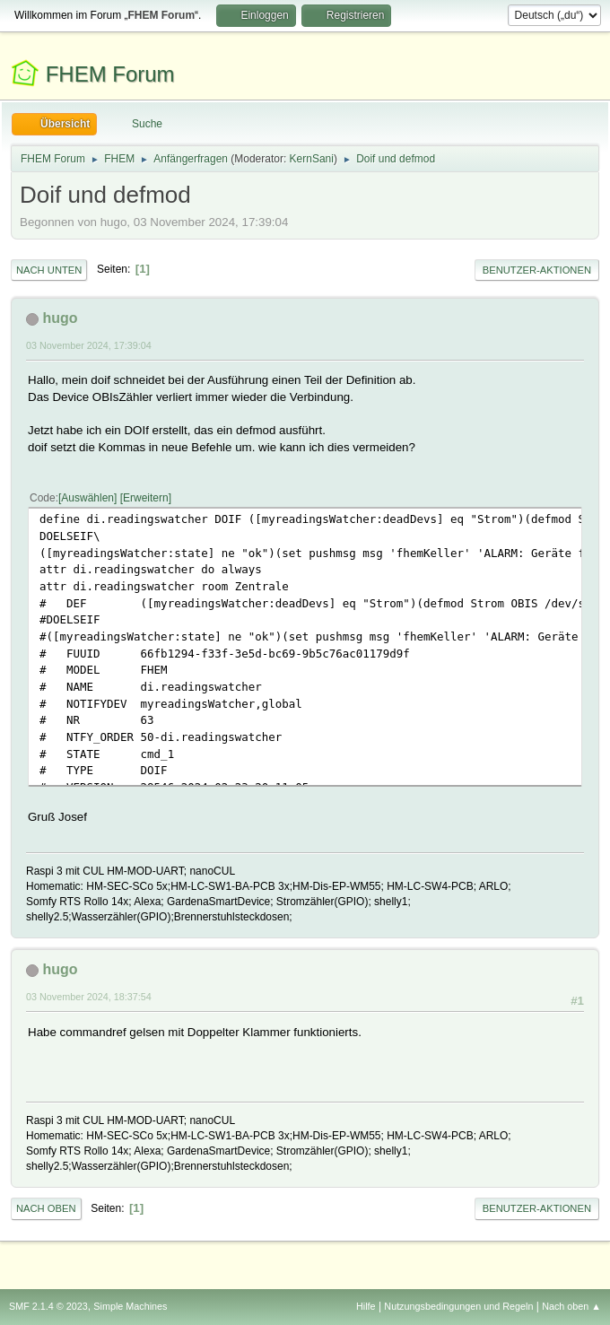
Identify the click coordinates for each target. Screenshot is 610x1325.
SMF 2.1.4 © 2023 (48, 1306)
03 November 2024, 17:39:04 (89, 345)
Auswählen (87, 498)
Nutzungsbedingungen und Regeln (458, 1306)
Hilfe (366, 1306)
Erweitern (146, 498)
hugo (59, 318)
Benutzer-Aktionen (537, 270)
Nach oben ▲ (571, 1306)
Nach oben (46, 1208)
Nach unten (49, 270)
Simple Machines (130, 1306)
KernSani (312, 159)
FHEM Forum (110, 74)
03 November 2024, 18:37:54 (89, 996)
